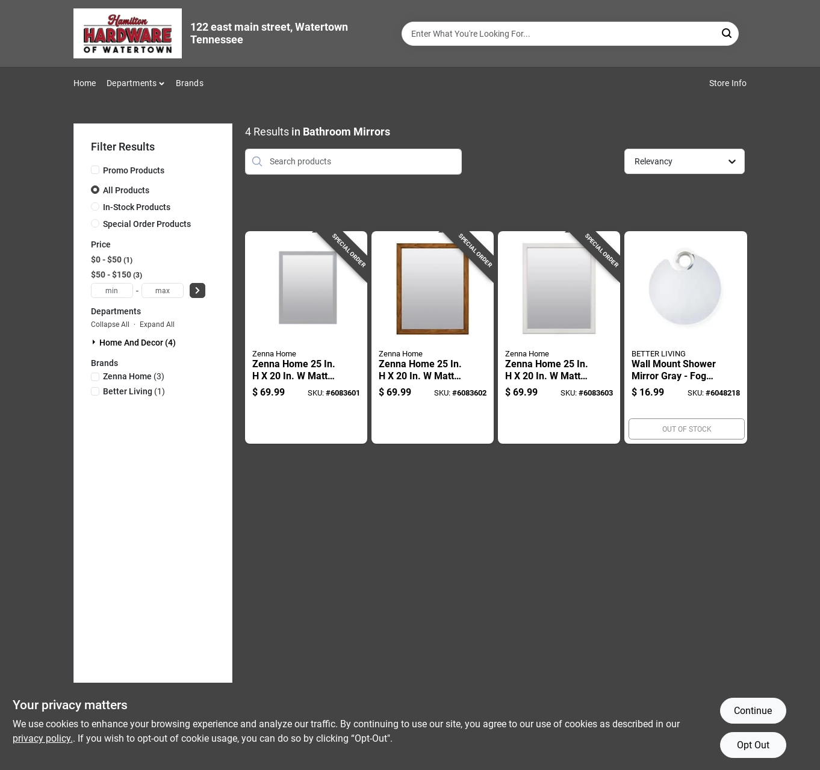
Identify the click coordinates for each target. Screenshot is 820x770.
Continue (753, 710)
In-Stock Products (136, 207)
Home (84, 83)
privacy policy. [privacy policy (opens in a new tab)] (43, 738)
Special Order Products (147, 224)
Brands (189, 83)
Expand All (157, 324)
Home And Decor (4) (137, 342)
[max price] (162, 290)
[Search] (727, 33)
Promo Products (133, 170)
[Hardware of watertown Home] (127, 33)
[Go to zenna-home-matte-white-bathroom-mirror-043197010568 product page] (559, 337)
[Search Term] (570, 34)
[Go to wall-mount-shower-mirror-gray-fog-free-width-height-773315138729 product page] (685, 337)
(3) (133, 376)
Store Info (728, 83)
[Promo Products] (95, 170)
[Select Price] (197, 290)
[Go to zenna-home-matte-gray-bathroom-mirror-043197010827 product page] (306, 337)
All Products (126, 190)
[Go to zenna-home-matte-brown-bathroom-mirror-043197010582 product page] (432, 337)
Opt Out (753, 745)
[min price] (112, 290)
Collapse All (110, 324)
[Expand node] (95, 342)
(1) (134, 391)
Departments (132, 83)
